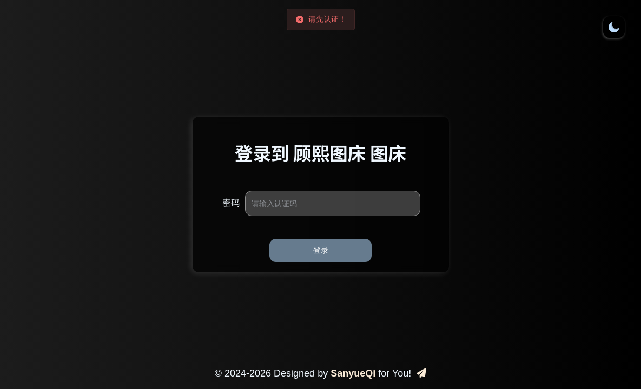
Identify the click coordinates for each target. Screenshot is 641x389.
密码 (231, 202)
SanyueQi (353, 373)
